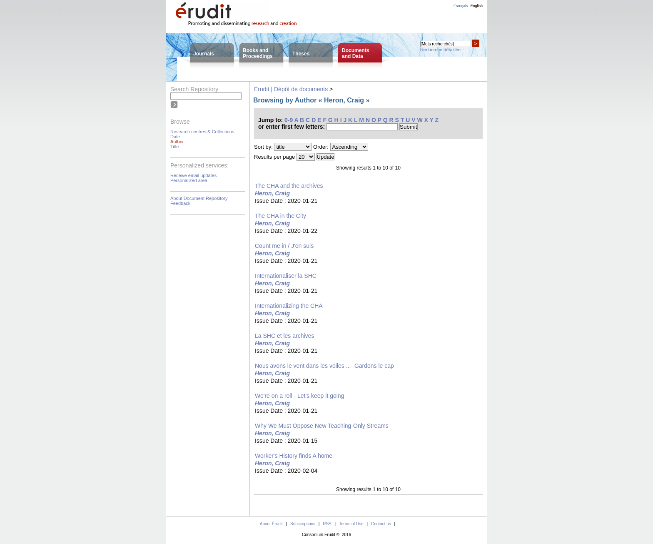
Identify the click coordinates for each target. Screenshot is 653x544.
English (476, 6)
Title (174, 146)
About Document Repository (199, 198)
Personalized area (188, 180)
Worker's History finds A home (293, 455)
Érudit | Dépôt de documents (291, 89)
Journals (203, 54)
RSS (327, 524)
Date (175, 136)
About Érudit (271, 524)
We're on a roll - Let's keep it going (299, 395)
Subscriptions (302, 524)
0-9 (288, 120)
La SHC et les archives (284, 335)
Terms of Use (351, 524)
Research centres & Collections (202, 131)
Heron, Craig (272, 193)
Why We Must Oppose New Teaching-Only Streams (322, 425)
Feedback (180, 203)
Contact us (381, 524)
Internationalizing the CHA (289, 305)
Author (177, 141)
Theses (300, 54)
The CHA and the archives (289, 185)
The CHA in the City (280, 215)
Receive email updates (193, 175)
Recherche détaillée (440, 49)
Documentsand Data (355, 53)
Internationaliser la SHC (286, 275)
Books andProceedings (258, 53)
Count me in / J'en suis (284, 245)
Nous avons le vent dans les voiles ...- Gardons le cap (324, 365)
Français (461, 6)
